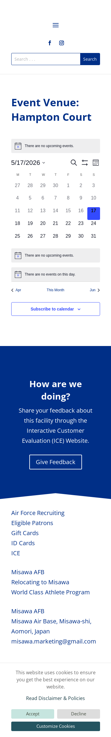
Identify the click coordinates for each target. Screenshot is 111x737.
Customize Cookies (55, 726)
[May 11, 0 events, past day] (17, 213)
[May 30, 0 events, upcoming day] (81, 239)
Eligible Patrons (32, 523)
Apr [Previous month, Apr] (16, 290)
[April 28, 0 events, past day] (30, 188)
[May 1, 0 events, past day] (68, 188)
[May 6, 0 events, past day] (42, 200)
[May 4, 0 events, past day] (17, 200)
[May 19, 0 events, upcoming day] (30, 226)
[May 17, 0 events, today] (93, 213)
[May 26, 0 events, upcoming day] (30, 239)
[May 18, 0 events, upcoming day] (17, 226)
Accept (32, 714)
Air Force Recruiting (38, 513)
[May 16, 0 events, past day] (81, 213)
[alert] (55, 146)
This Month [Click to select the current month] (55, 290)
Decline (78, 714)
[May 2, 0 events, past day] (81, 188)
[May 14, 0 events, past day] (55, 213)
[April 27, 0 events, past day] (17, 188)
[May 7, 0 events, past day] (55, 200)
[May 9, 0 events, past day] (81, 200)
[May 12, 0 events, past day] (30, 213)
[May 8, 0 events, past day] (68, 200)
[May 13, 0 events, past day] (42, 213)
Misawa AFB (27, 572)
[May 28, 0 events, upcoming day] (55, 239)
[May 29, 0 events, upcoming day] (68, 239)
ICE (15, 553)
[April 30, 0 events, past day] (55, 188)
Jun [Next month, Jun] (95, 290)
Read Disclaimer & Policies (55, 698)
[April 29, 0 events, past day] (42, 188)
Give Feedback (55, 462)
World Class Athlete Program (50, 592)
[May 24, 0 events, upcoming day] (93, 226)
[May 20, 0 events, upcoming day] (42, 226)
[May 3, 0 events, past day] (93, 188)
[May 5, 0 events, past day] (30, 200)
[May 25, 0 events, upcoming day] (17, 239)
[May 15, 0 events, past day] (68, 213)
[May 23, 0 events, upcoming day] (81, 226)
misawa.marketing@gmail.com (53, 641)
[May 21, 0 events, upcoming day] (55, 226)
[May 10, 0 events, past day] (93, 200)
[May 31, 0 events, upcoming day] (93, 239)
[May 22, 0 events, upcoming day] (68, 226)
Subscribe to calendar (52, 309)
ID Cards (23, 543)
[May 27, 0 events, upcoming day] (42, 239)
